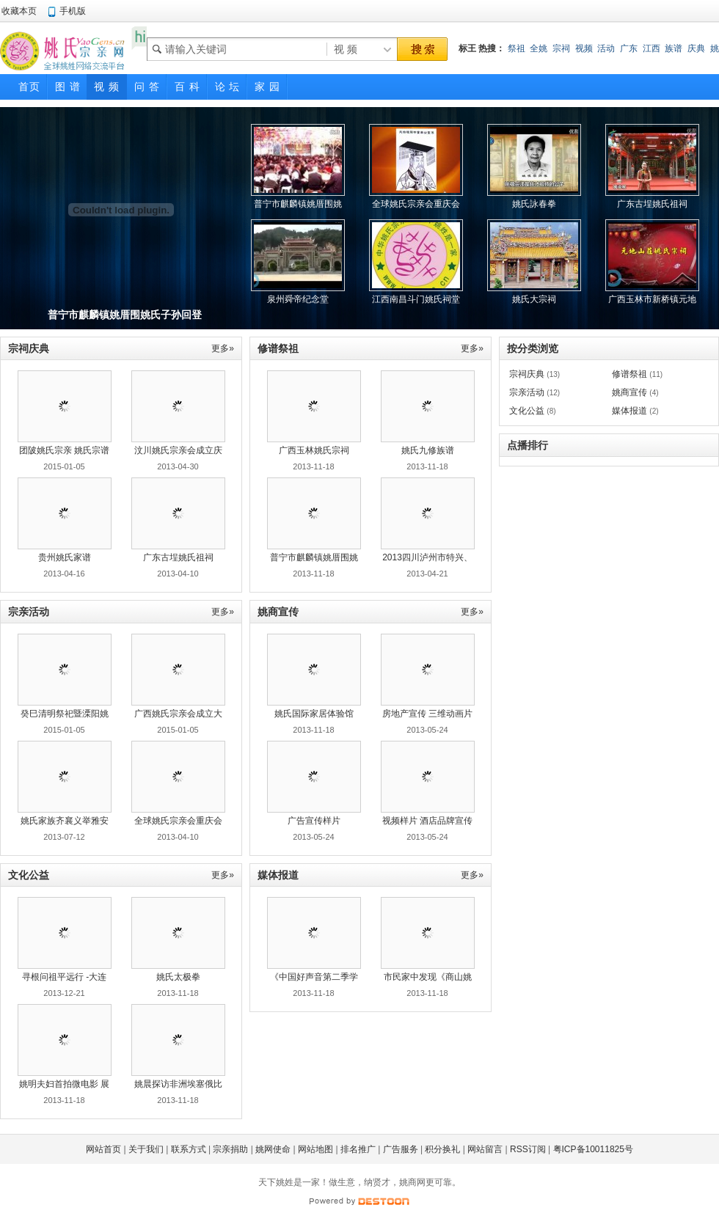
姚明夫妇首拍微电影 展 (64, 1084)
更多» (222, 348)
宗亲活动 (526, 392)
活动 (606, 48)
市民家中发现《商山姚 (428, 977)
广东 (629, 48)
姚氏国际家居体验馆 (314, 713)
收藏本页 (19, 11)
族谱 (673, 48)
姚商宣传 (629, 392)
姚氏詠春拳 (534, 204)
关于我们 (146, 1149)
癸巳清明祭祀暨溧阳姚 (65, 713)
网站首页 (103, 1149)
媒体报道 (629, 411)
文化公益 (526, 411)
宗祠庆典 (526, 374)
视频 (584, 48)
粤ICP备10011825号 (593, 1149)
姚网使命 (273, 1149)
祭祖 (516, 48)
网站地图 (315, 1149)
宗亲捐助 (230, 1149)
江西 (651, 48)
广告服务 (400, 1149)
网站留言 (485, 1149)
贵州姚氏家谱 (64, 557)
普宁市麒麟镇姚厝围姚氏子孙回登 (125, 315)
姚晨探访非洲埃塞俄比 (178, 1084)
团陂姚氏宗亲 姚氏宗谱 (64, 450)
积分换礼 (442, 1149)
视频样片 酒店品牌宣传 (427, 821)
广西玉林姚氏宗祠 (314, 450)
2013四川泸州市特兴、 (427, 557)
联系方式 (188, 1149)
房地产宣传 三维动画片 (427, 713)
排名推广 (358, 1149)
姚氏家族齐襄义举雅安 (65, 821)
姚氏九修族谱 (427, 450)
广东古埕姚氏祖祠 (652, 204)
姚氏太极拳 (178, 977)
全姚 (538, 48)
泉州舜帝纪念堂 (298, 299)
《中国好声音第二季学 (314, 977)
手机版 (72, 11)
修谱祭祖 (629, 374)
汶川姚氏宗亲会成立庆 (178, 450)
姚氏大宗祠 (534, 299)
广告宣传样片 (314, 821)
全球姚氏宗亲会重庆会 (178, 821)
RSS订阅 (528, 1149)
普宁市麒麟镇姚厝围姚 (314, 557)
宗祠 (561, 48)
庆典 (696, 48)
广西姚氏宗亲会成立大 (178, 713)
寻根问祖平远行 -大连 (64, 977)
